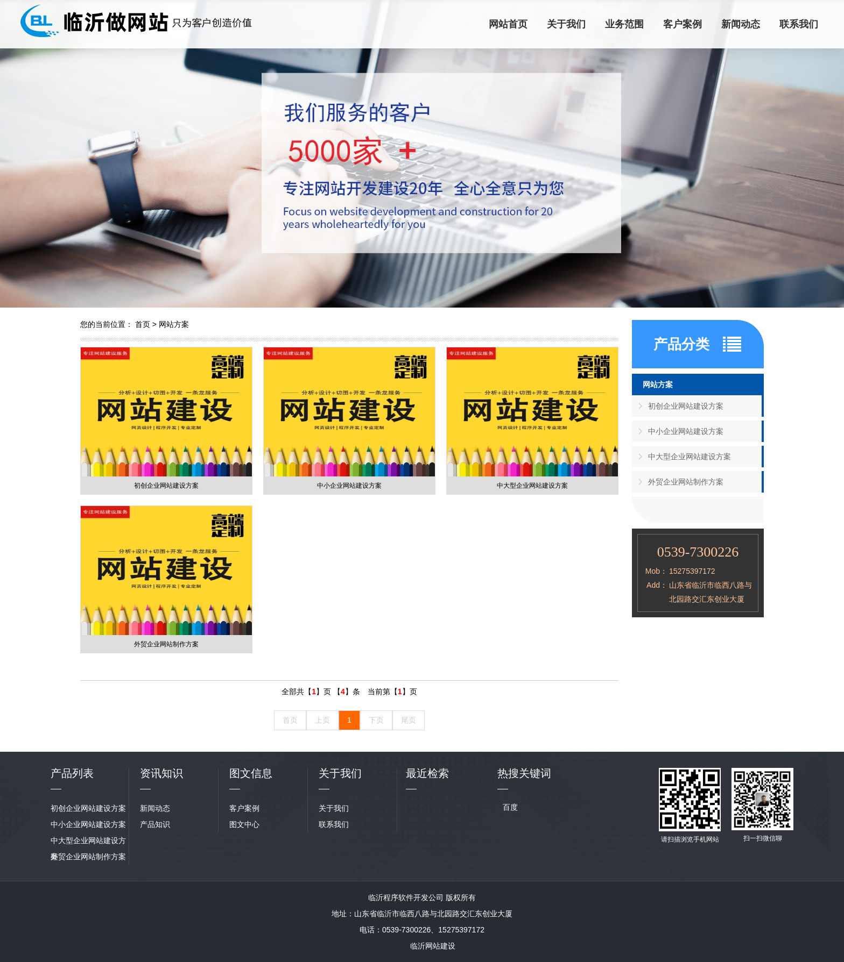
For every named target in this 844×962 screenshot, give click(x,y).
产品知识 (155, 824)
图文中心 (244, 824)
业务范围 (624, 24)
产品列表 (72, 773)
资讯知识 (161, 773)
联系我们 (798, 24)
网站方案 (174, 324)
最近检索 (427, 773)
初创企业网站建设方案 (685, 406)
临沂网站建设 (432, 946)
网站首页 (508, 24)
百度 (510, 807)
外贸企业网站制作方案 (685, 482)
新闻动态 (740, 24)
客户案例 (682, 24)
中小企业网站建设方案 (685, 431)
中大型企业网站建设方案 (689, 456)
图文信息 (250, 773)
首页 (142, 324)
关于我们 (566, 24)
